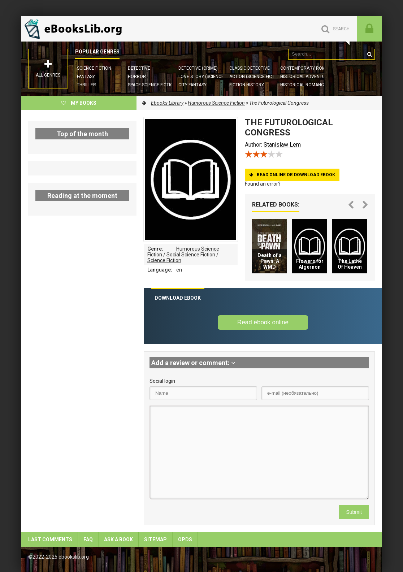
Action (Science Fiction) (256, 76)
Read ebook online (263, 322)
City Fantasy (192, 84)
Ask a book (118, 539)
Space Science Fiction (152, 84)
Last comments (50, 539)
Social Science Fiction (190, 254)
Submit (354, 512)
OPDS (185, 539)
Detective (139, 68)
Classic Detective (249, 68)
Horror (137, 76)
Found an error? (263, 184)
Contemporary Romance (308, 68)
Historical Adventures (306, 76)
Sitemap (155, 539)
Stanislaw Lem (282, 144)
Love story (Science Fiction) (210, 76)
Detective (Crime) (198, 68)
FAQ (88, 539)
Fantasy (86, 76)
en (179, 270)
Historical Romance (303, 84)
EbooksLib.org (75, 29)
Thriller (86, 84)
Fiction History (246, 84)
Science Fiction (94, 68)
